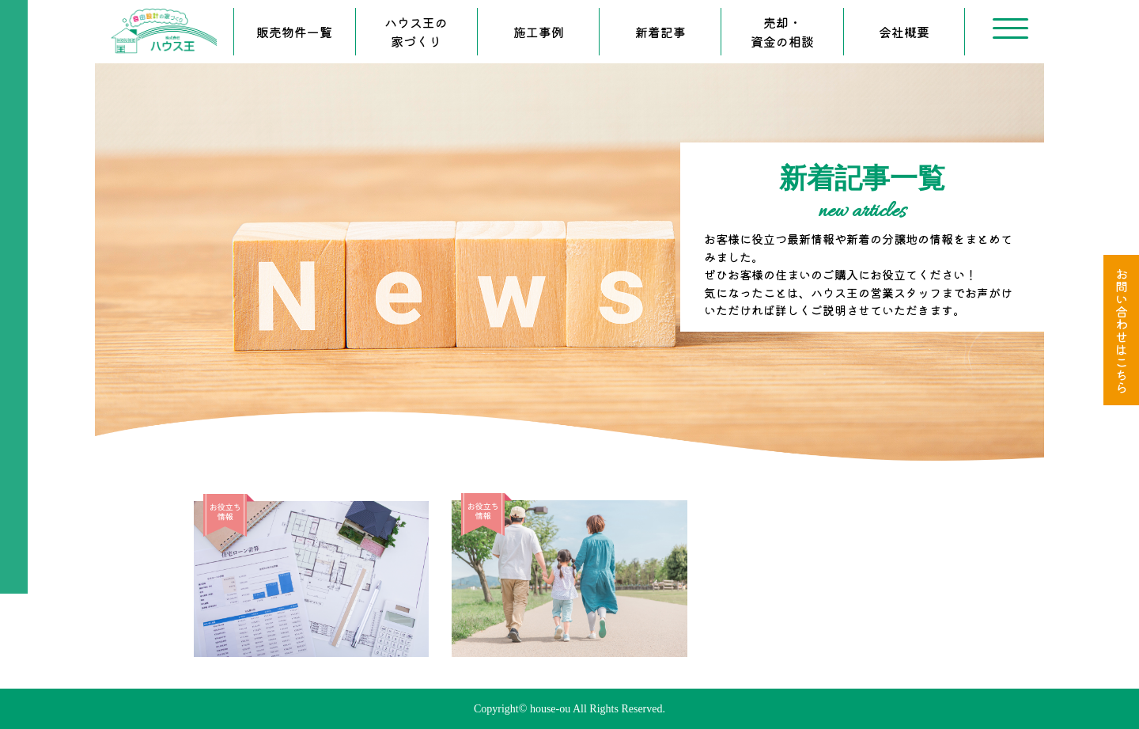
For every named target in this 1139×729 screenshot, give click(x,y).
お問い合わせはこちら (1121, 330)
